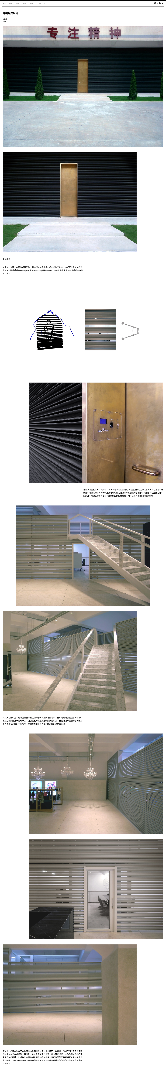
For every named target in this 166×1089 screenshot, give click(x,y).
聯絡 (31, 3)
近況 (17, 3)
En (40, 3)
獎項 (24, 3)
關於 (10, 3)
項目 (4, 3)
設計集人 (159, 3)
